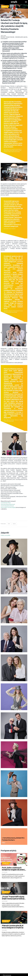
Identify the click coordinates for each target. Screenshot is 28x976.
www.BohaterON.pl (6, 502)
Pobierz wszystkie (5, 535)
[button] (2, 332)
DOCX (14, 523)
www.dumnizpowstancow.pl (8, 504)
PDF (9, 523)
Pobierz (3, 842)
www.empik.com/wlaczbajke (8, 507)
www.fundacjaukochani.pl (7, 505)
